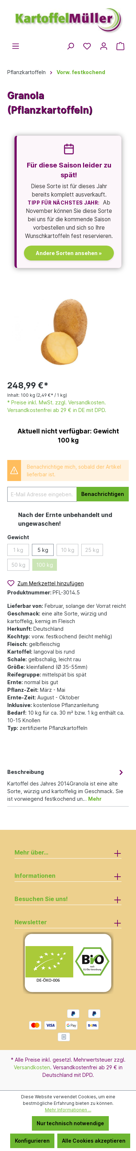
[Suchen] (70, 46)
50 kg (18, 565)
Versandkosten (32, 1067)
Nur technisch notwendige (70, 1123)
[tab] (66, 784)
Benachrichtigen (102, 494)
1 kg (18, 550)
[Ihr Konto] (103, 46)
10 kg (67, 550)
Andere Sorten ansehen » (69, 253)
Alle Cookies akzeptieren (93, 1141)
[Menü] (15, 46)
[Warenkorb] (120, 46)
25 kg (92, 550)
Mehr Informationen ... (68, 1109)
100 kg (44, 565)
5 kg (42, 550)
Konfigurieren (32, 1141)
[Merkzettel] (87, 46)
